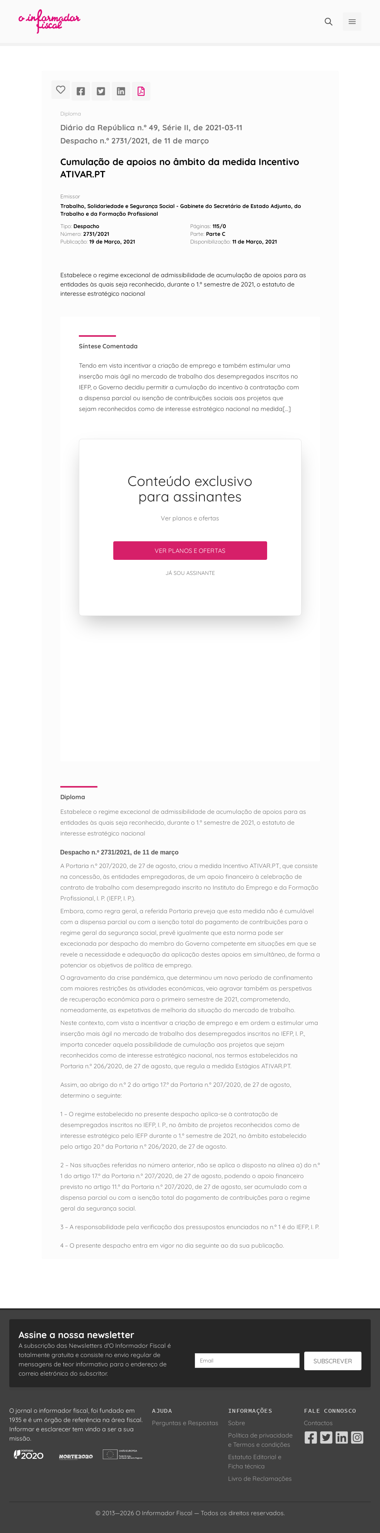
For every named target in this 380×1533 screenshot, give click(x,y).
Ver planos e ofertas (190, 550)
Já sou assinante (190, 573)
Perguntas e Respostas (185, 1423)
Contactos (318, 1423)
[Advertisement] (190, 688)
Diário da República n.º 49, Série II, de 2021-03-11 (151, 127)
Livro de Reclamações (260, 1478)
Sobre (236, 1423)
